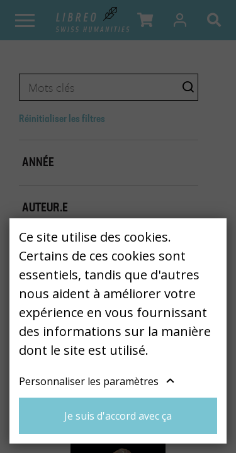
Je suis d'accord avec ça (118, 416)
